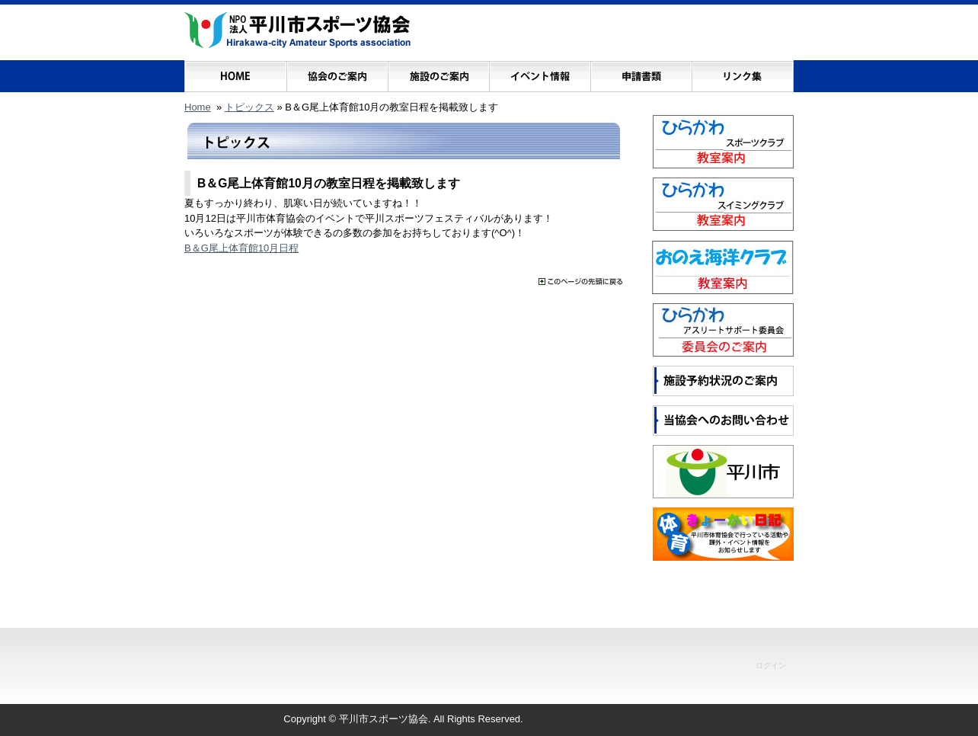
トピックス (249, 107)
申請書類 (641, 72)
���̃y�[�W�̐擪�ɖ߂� (580, 281)
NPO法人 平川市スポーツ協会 (297, 30)
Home (197, 107)
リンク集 (742, 72)
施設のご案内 (438, 72)
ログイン (771, 665)
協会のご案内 (337, 72)
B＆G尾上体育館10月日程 (241, 248)
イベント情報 (539, 72)
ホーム (235, 72)
